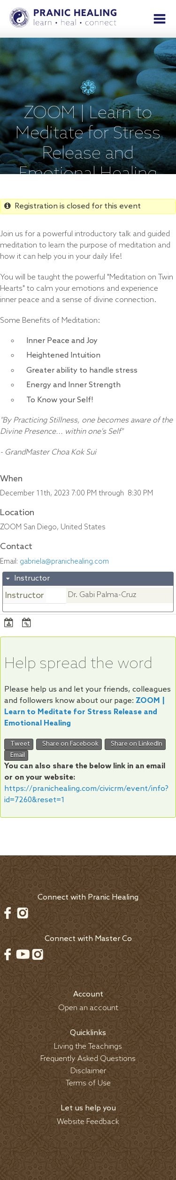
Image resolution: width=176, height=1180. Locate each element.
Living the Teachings (88, 1046)
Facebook (7, 912)
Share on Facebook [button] (69, 744)
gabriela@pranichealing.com (64, 562)
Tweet (19, 744)
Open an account (88, 1008)
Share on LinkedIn (135, 744)
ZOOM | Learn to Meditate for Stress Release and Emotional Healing (84, 712)
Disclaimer (88, 1071)
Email (16, 755)
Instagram (22, 912)
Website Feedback (88, 1121)
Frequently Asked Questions (88, 1058)
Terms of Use (88, 1083)
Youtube (22, 954)
